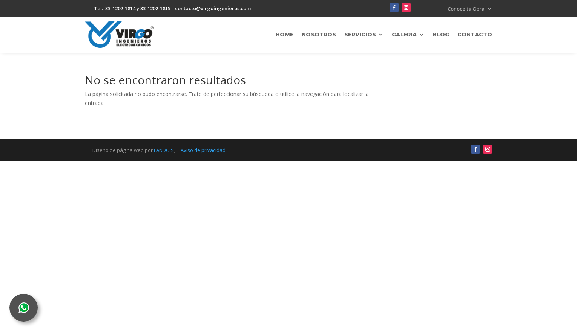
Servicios (360, 34)
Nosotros (319, 34)
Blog (441, 34)
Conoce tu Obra (466, 9)
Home (284, 34)
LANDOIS (164, 150)
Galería (404, 34)
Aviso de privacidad (203, 150)
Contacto (474, 34)
